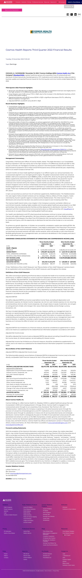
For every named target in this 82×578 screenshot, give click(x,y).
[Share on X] (71, 14)
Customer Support (67, 559)
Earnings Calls (46, 514)
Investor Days (46, 518)
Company (6, 557)
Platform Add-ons (27, 533)
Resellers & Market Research (10, 514)
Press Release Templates (68, 531)
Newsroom (53, 2)
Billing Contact (66, 563)
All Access (65, 507)
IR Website (45, 510)
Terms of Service (48, 570)
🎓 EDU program (61, 2)
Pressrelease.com (47, 557)
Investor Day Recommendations (50, 545)
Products (18, 2)
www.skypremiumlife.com (14, 425)
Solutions (24, 2)
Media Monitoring (27, 514)
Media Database (27, 511)
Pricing (29, 2)
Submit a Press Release (9, 533)
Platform (6, 555)
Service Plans (26, 531)
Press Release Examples (68, 533)
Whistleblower (46, 520)
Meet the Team (26, 555)
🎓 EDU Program (66, 535)
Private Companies (8, 509)
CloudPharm (68, 209)
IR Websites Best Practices (49, 538)
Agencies (6, 511)
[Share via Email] (79, 14)
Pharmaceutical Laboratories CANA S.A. (54, 149)
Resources (46, 2)
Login (64, 553)
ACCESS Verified (27, 522)
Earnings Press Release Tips (49, 543)
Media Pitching (26, 513)
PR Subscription (7, 531)
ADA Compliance (47, 512)
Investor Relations (27, 557)
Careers (25, 559)
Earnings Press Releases (49, 516)
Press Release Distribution (29, 509)
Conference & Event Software (69, 509)
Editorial (64, 561)
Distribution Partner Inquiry (69, 565)
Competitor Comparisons (48, 536)
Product (5, 553)
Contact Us (69, 6)
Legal (5, 513)
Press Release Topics (48, 531)
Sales (64, 557)
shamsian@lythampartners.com (20, 473)
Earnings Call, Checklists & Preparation (49, 540)
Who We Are (26, 553)
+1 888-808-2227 (66, 555)
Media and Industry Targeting (30, 516)
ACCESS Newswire (47, 553)
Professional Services (37, 2)
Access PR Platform (28, 507)
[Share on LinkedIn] (75, 14)
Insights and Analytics (28, 520)
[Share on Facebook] (68, 14)
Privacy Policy (56, 570)
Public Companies (8, 507)
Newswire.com (46, 555)
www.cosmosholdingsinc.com (58, 423)
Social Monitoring (27, 518)
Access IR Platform (47, 508)
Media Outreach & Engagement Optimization (50, 534)
